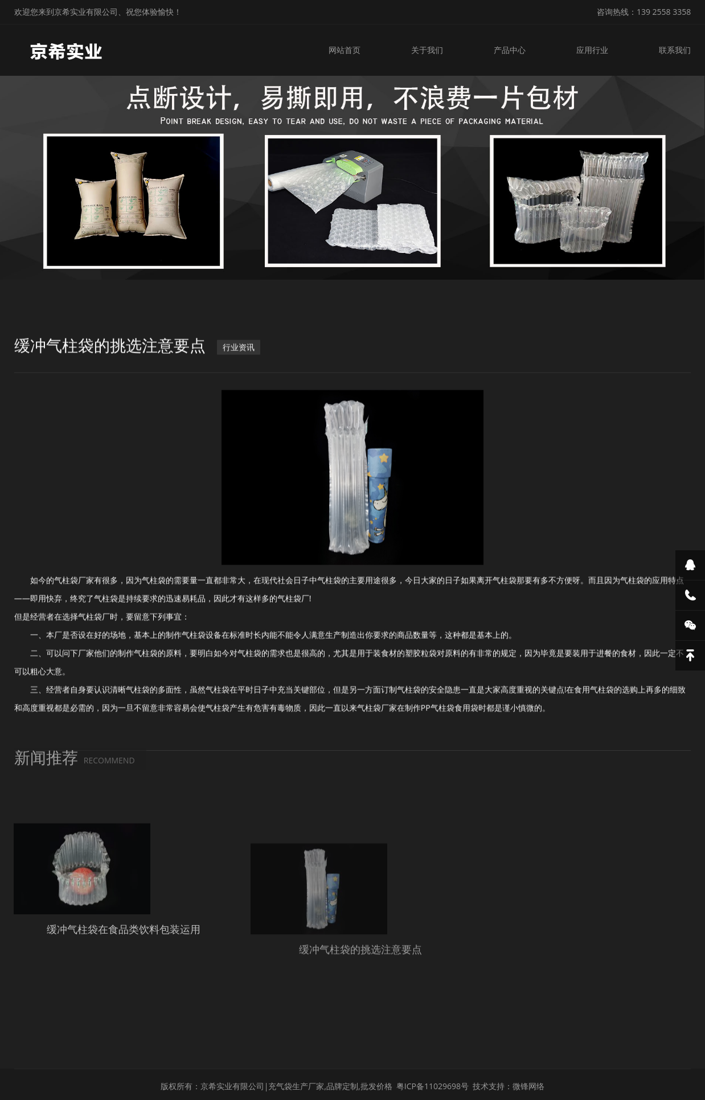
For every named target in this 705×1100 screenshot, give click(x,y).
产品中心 (512, 49)
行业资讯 (239, 379)
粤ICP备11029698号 (432, 1081)
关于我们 (431, 49)
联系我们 (675, 49)
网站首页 (350, 49)
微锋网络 (528, 1081)
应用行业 (594, 49)
